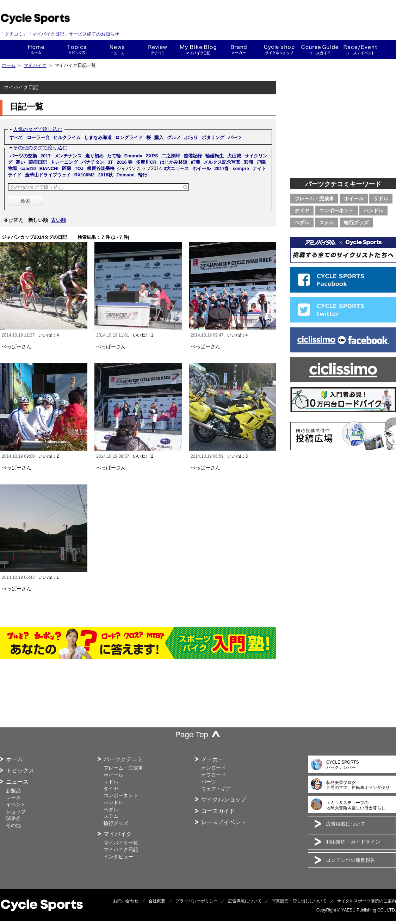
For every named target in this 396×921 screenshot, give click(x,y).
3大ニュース (176, 168)
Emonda (133, 155)
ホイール (201, 168)
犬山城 (234, 155)
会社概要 (156, 900)
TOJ (79, 168)
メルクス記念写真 (222, 162)
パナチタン (92, 162)
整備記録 (193, 155)
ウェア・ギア (216, 788)
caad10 (28, 168)
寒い (20, 162)
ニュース (117, 49)
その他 (13, 825)
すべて (16, 137)
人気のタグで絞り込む (37, 129)
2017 (46, 155)
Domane (125, 174)
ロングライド (129, 137)
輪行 (142, 174)
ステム (326, 222)
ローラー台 (38, 137)
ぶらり (191, 137)
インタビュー (118, 856)
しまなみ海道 (98, 137)
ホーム (36, 49)
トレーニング (64, 162)
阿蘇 (66, 168)
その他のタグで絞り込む (40, 147)
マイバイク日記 (121, 849)
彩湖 (248, 162)
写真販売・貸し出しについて (299, 900)
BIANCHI (48, 168)
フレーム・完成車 (314, 198)
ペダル (302, 222)
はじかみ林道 (173, 162)
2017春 (221, 168)
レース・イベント (360, 49)
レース (13, 797)
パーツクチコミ (123, 759)
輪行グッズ (356, 222)
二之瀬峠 (171, 155)
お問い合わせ (125, 900)
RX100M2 (84, 174)
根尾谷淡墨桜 (101, 168)
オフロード (213, 775)
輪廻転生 (214, 155)
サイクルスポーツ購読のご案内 (366, 900)
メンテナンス (68, 155)
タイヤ (302, 210)
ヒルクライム (67, 137)
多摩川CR (146, 162)
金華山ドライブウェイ (48, 174)
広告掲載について (345, 824)
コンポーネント (336, 210)
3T (110, 162)
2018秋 (105, 174)
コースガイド (319, 49)
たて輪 (114, 155)
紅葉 (195, 162)
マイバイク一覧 (121, 843)
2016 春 (125, 162)
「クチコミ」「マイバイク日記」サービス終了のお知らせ (59, 34)
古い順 (58, 220)
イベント (16, 804)
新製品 (13, 791)
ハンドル (373, 210)
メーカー (238, 49)
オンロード (213, 768)
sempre (241, 168)
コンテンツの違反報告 (350, 860)
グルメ (174, 137)
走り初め (94, 155)
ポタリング (213, 137)
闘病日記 (38, 162)
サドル (380, 198)
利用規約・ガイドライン (353, 842)
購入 (158, 137)
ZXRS (152, 155)
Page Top (191, 734)
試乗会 (13, 818)
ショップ (279, 49)
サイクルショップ (223, 799)
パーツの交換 (23, 155)
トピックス (76, 49)
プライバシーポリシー (196, 900)
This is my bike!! (198, 49)
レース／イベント (223, 822)
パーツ (235, 137)
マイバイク (35, 65)
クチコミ (157, 49)
